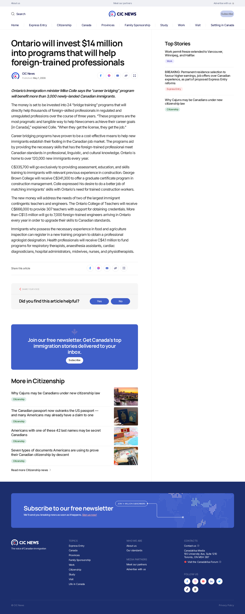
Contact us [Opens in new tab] (192, 545)
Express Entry (38, 25)
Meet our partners (136, 564)
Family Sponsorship (137, 25)
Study (164, 25)
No (120, 301)
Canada (86, 25)
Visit (198, 25)
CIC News (28, 73)
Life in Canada (77, 584)
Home (15, 25)
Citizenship (64, 25)
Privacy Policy (226, 605)
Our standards (134, 550)
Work (181, 25)
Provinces (108, 25)
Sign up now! (89, 514)
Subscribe (224, 13)
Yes (99, 301)
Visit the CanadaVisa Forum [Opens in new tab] (202, 561)
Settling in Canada (222, 25)
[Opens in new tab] (224, 3)
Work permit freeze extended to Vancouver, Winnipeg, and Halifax (194, 53)
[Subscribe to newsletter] (74, 347)
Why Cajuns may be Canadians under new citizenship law (55, 393)
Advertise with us (136, 569)
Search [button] (21, 14)
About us (131, 545)
